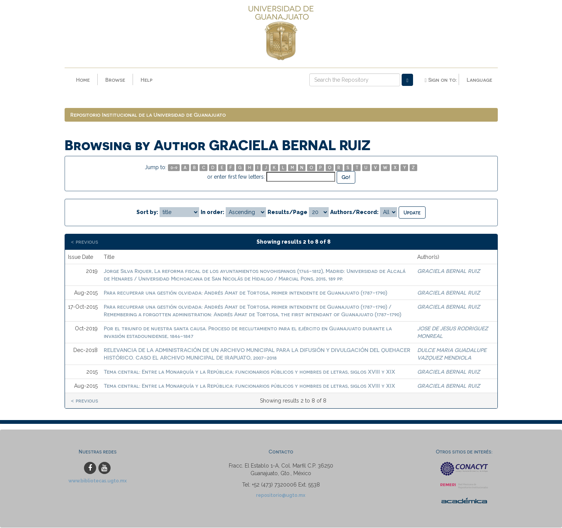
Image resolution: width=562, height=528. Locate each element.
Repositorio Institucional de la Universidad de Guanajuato (148, 115)
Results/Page (287, 212)
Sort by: (147, 212)
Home (83, 79)
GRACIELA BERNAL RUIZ (448, 271)
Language (479, 79)
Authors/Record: (354, 212)
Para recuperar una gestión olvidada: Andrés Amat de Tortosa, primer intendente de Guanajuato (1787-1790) (245, 293)
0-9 (174, 167)
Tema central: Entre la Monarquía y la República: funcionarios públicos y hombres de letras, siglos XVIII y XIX (249, 372)
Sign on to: (440, 79)
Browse (115, 79)
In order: (212, 212)
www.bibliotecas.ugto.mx (97, 481)
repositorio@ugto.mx (281, 495)
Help (146, 79)
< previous (84, 242)
